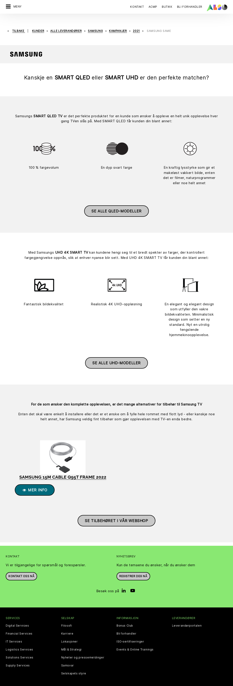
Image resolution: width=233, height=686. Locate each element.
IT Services (14, 635)
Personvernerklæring (93, 682)
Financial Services (19, 627)
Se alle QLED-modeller (116, 205)
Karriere (67, 627)
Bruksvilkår (140, 682)
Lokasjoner (69, 635)
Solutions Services (19, 651)
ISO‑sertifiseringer (130, 635)
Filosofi (66, 619)
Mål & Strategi (71, 643)
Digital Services (17, 619)
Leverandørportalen (187, 619)
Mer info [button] (34, 484)
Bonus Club (124, 619)
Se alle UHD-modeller (116, 357)
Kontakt (137, 6)
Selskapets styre (73, 667)
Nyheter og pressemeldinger (82, 651)
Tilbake (18, 25)
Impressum (120, 682)
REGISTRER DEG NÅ (133, 570)
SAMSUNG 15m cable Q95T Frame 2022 (62, 471)
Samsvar (67, 659)
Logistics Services (19, 643)
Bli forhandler (126, 627)
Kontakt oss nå (21, 570)
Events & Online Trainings (135, 643)
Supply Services (18, 659)
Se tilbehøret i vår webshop (116, 515)
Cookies (67, 682)
